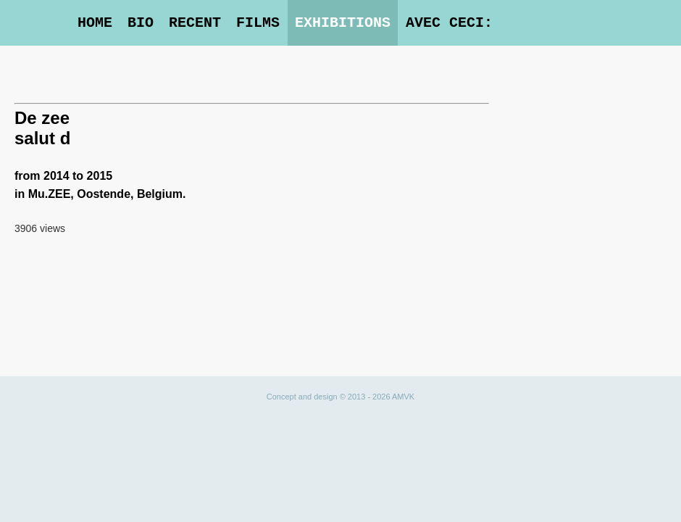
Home (95, 22)
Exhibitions (342, 22)
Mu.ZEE (49, 194)
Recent (195, 22)
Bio (141, 22)
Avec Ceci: (449, 22)
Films (258, 22)
